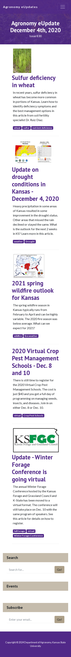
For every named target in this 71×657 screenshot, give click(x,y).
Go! (59, 569)
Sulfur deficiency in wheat (33, 81)
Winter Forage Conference (28, 535)
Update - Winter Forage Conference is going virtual (32, 468)
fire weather (31, 335)
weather (18, 241)
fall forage (19, 531)
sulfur (26, 127)
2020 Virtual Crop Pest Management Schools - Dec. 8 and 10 (35, 362)
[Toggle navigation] (62, 7)
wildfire (18, 335)
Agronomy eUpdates (20, 7)
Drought (30, 241)
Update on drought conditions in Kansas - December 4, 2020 (35, 184)
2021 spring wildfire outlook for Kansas (32, 290)
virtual (17, 415)
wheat (17, 127)
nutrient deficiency (42, 127)
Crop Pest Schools (33, 415)
